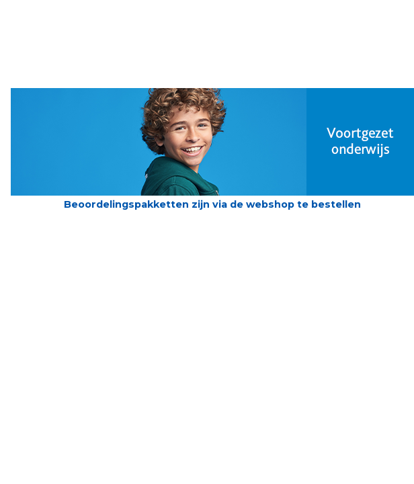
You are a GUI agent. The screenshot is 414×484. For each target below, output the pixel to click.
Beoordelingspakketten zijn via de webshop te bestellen (212, 204)
